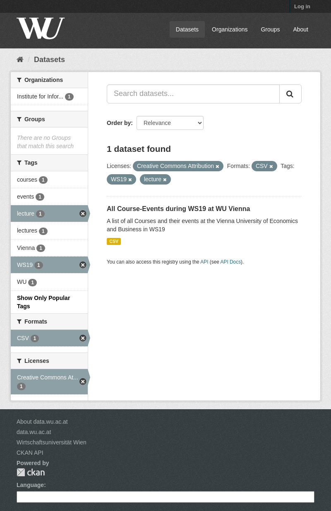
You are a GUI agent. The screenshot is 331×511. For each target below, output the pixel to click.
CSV (113, 241)
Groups (270, 29)
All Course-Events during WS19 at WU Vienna (178, 208)
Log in (302, 6)
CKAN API (30, 452)
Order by (119, 123)
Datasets (187, 29)
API (204, 262)
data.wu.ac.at (34, 432)
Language (30, 485)
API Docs (231, 262)
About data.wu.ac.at (42, 421)
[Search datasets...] (193, 93)
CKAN (31, 472)
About (300, 29)
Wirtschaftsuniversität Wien (51, 442)
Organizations (229, 29)
